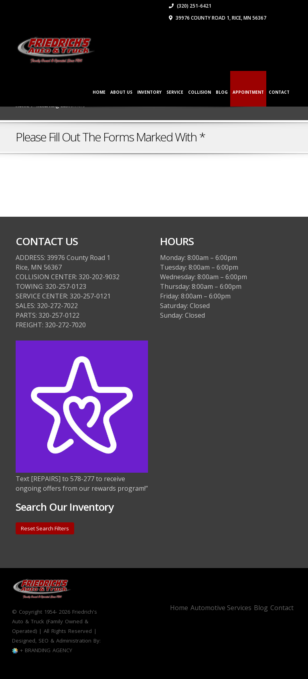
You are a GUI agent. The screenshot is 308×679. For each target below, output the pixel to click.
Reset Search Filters (45, 528)
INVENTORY (149, 92)
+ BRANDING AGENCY (45, 650)
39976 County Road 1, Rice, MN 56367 (217, 17)
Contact (282, 607)
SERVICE (174, 92)
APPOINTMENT (248, 92)
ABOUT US (121, 92)
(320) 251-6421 (190, 5)
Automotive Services (220, 607)
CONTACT (279, 92)
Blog (222, 92)
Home (99, 92)
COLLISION (199, 92)
